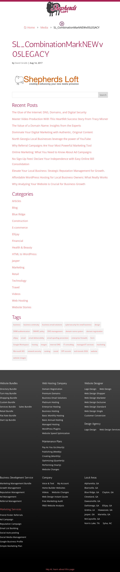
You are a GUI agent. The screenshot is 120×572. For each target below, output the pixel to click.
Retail (15, 274)
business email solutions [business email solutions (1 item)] (52, 324)
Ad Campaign (6, 519)
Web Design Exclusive (95, 402)
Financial (17, 241)
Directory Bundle (8, 389)
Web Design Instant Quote (55, 497)
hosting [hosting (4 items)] (35, 344)
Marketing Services (10, 509)
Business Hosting (50, 411)
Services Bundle (8, 407)
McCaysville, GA (92, 519)
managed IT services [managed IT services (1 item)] (85, 344)
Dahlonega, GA (91, 506)
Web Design (105, 389)
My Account (63, 483)
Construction (20, 221)
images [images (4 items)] (44, 344)
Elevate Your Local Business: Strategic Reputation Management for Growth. (58, 170)
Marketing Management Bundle (15, 483)
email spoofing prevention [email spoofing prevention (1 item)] (57, 338)
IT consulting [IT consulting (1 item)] (68, 344)
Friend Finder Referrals (11, 515)
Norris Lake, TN (92, 523)
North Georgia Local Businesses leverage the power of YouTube (51, 139)
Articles (16, 201)
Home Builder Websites (53, 488)
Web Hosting (20, 300)
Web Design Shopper (94, 393)
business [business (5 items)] (16, 324)
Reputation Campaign (10, 524)
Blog (15, 207)
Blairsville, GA (91, 488)
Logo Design (90, 389)
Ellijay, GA (107, 506)
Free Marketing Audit (52, 501)
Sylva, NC (107, 523)
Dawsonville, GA (92, 501)
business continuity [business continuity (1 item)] (31, 324)
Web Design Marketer (95, 398)
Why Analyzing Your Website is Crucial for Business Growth (48, 184)
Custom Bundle (7, 402)
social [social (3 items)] (55, 351)
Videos (16, 294)
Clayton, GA (108, 492)
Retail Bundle (6, 411)
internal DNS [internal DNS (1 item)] (55, 344)
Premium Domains (51, 393)
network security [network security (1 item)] (34, 351)
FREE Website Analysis (53, 506)
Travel (16, 287)
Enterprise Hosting (51, 407)
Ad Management (8, 497)
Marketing (18, 267)
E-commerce (20, 227)
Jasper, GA (89, 514)
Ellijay (15, 234)
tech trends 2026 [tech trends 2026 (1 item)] (81, 351)
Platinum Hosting (50, 402)
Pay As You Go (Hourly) (53, 447)
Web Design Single (93, 411)
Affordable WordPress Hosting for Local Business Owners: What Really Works (60, 177)
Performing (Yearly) (51, 465)
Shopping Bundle (8, 398)
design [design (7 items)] (97, 324)
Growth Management (10, 488)
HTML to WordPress (24, 254)
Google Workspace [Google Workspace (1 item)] (21, 344)
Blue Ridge (18, 214)
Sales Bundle (25, 407)
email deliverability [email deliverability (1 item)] (36, 338)
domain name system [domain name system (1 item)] (74, 331)
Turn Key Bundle (8, 393)
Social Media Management (13, 537)
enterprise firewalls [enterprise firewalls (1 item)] (79, 338)
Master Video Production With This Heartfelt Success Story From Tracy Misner (60, 119)
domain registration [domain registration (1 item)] (94, 331)
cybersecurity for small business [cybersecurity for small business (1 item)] (78, 324)
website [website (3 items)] (94, 351)
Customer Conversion (95, 416)
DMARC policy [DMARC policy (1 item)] (38, 331)
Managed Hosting (50, 424)
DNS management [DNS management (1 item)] (55, 331)
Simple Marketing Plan (11, 546)
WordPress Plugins (51, 429)
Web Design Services (110, 430)
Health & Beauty (22, 247)
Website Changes (50, 469)
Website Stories (21, 307)
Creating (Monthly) (51, 456)
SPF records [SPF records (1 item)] (66, 351)
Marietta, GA (104, 514)
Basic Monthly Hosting (53, 416)
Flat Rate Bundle (8, 416)
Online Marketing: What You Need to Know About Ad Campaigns (52, 152)
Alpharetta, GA (91, 483)
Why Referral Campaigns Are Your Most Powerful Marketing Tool (52, 145)
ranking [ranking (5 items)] (47, 351)
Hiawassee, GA (105, 510)
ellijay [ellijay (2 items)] (15, 338)
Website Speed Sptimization (56, 433)
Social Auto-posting (9, 533)
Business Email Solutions (54, 398)
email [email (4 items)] (23, 338)
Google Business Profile (11, 542)
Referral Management (11, 501)
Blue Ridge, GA (91, 492)
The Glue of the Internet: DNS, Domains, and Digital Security (49, 112)
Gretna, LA (89, 510)
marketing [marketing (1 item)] (101, 344)
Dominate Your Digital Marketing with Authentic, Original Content (52, 132)
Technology (19, 280)
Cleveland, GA (91, 497)
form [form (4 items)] (92, 338)
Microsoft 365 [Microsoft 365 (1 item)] (19, 351)
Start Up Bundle (8, 420)
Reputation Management (12, 492)
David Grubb (21, 63)
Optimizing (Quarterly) (53, 461)
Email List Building (9, 528)
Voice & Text (48, 483)
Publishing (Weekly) (51, 452)
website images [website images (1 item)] (19, 358)
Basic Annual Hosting (52, 420)
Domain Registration (52, 389)
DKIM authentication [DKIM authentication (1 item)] (21, 331)
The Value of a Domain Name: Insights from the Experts (46, 125)
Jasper (16, 260)
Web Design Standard (95, 407)
